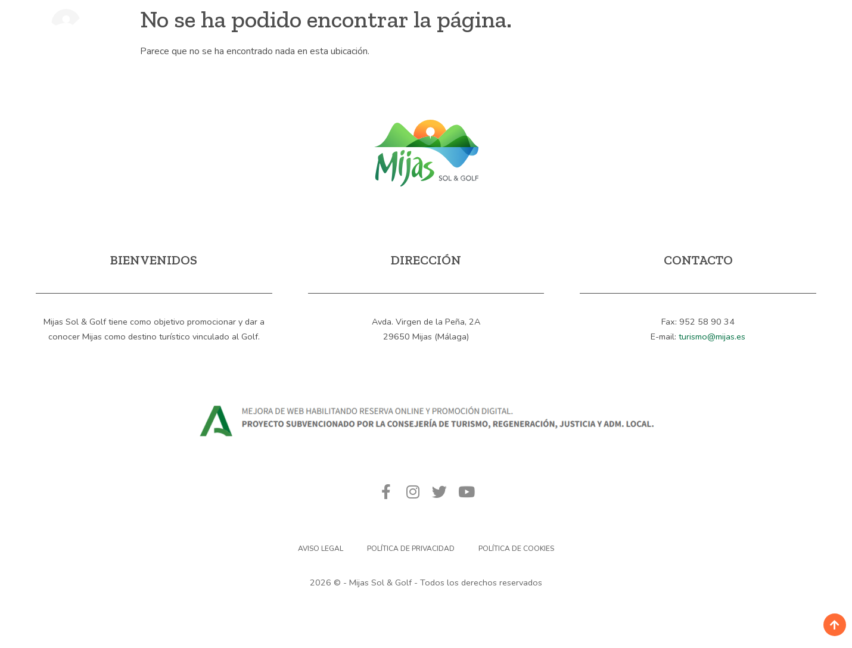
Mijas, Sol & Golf (250, 36)
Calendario (466, 36)
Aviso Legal (320, 548)
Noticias (544, 36)
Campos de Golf (365, 37)
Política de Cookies (516, 548)
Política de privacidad (411, 548)
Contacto (618, 36)
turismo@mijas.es (712, 336)
